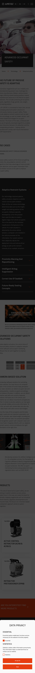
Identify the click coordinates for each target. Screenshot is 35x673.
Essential (6, 641)
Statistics (6, 655)
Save (17, 667)
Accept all (17, 660)
